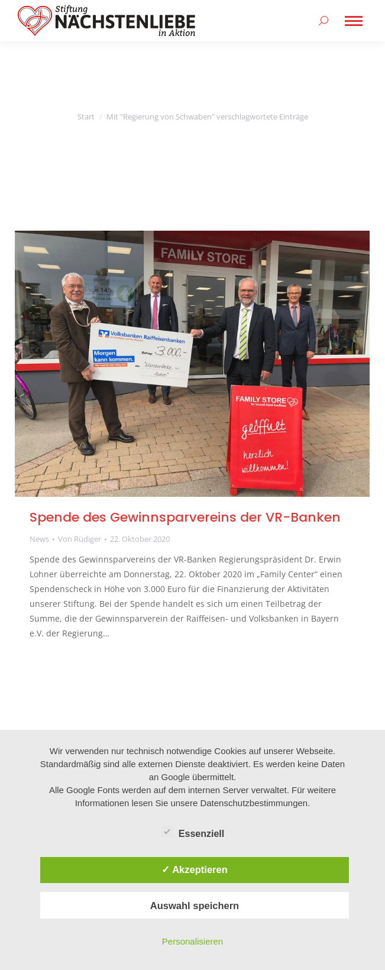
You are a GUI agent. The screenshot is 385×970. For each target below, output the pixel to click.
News (39, 539)
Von (79, 539)
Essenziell (192, 831)
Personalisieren (192, 941)
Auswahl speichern (194, 905)
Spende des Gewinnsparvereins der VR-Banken (185, 517)
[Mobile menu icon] (353, 21)
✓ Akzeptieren (194, 869)
